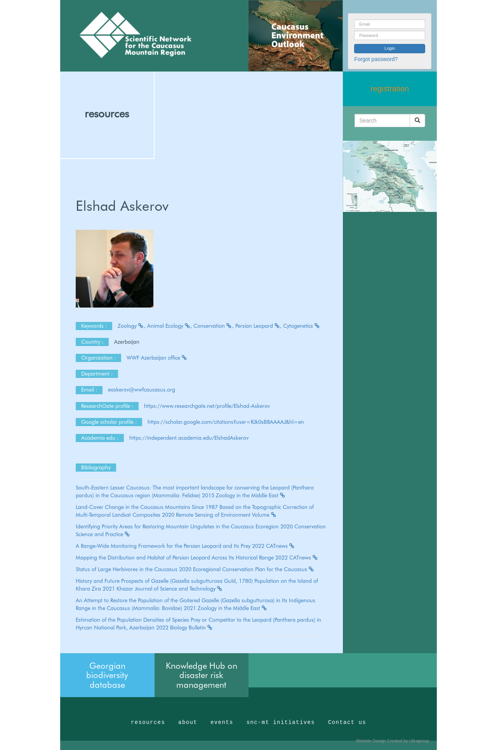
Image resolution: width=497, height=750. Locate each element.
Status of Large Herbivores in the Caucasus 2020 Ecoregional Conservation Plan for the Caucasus (195, 569)
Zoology (132, 326)
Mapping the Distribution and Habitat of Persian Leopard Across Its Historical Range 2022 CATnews (197, 557)
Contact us (347, 722)
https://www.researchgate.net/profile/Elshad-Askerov (207, 406)
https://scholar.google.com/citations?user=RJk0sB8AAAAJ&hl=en (226, 422)
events (221, 722)
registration (389, 88)
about (187, 722)
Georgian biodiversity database (107, 675)
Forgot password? (376, 59)
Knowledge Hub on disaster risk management (201, 675)
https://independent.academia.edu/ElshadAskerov (188, 438)
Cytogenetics (301, 326)
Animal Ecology (169, 326)
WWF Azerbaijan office (157, 358)
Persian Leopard (258, 326)
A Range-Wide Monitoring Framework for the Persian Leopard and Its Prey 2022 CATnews (185, 546)
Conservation (213, 326)
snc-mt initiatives (281, 722)
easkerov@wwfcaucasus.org (142, 389)
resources (107, 113)
